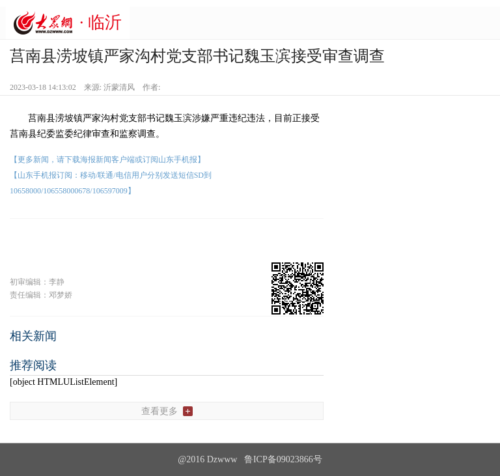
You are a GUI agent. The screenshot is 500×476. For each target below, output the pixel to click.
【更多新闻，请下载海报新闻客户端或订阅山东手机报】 (107, 159)
